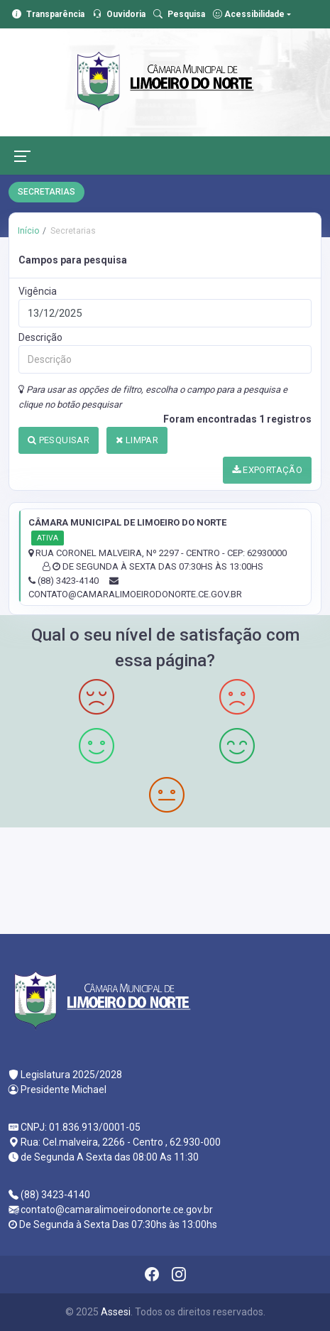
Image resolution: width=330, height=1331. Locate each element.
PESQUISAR (58, 440)
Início (28, 231)
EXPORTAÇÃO (267, 470)
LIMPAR (137, 440)
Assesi (116, 1312)
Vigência (37, 291)
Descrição (40, 337)
